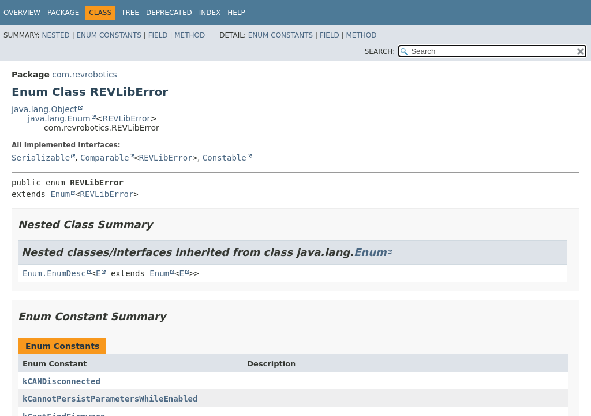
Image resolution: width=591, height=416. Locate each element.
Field (158, 35)
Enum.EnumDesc (54, 273)
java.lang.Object (44, 109)
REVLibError (126, 118)
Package (63, 13)
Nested (55, 35)
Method (189, 35)
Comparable (104, 157)
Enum (60, 194)
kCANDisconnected (61, 381)
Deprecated (169, 13)
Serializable (41, 157)
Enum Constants (108, 35)
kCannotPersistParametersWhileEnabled (110, 398)
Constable (224, 157)
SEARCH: (380, 51)
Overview (21, 13)
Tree (130, 13)
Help (236, 13)
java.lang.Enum (59, 118)
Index (210, 13)
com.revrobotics (84, 74)
